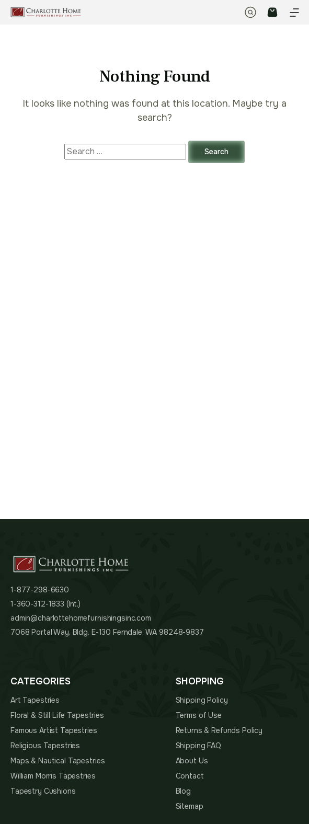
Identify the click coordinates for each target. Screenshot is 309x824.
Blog (183, 791)
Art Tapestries (35, 700)
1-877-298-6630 (39, 589)
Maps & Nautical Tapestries (57, 760)
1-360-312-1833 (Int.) (45, 604)
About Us (192, 760)
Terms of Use (199, 715)
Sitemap (189, 806)
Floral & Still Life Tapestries (57, 715)
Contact (190, 776)
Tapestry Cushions (43, 791)
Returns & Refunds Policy (219, 730)
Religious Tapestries (45, 745)
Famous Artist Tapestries (53, 730)
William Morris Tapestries (53, 776)
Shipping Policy (202, 700)
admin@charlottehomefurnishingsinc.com (80, 618)
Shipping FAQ (198, 745)
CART (272, 12)
